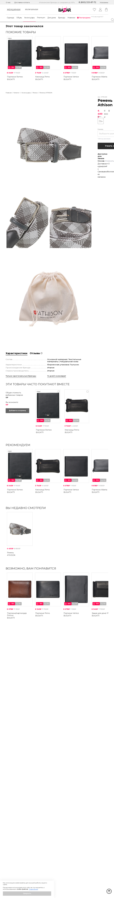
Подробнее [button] (33, 889)
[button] (27, 893)
